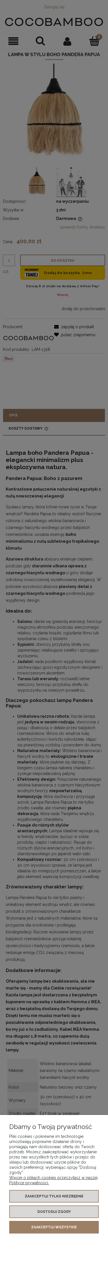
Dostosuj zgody (54, 1212)
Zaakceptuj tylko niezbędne (54, 1196)
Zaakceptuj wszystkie (54, 1227)
